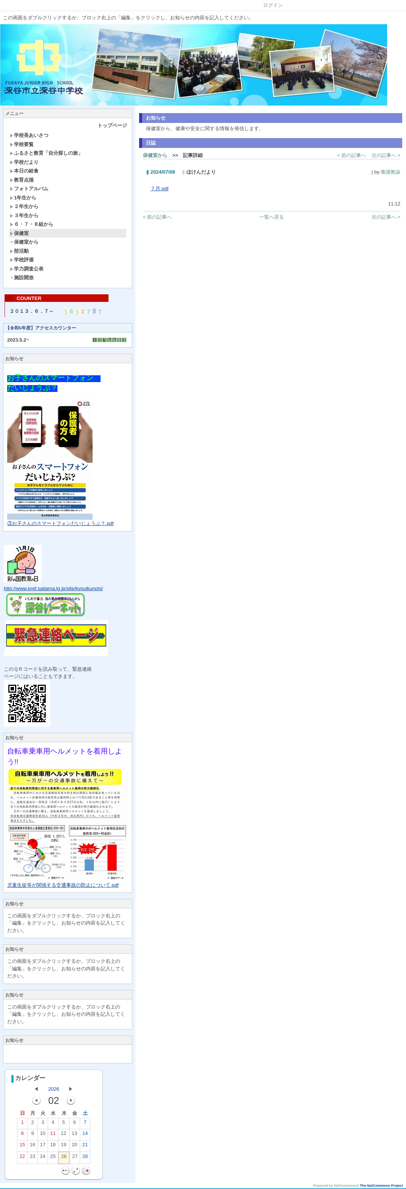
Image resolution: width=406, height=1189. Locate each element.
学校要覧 (22, 144)
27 (74, 1158)
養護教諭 (390, 172)
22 (22, 1158)
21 (85, 1147)
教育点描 (22, 180)
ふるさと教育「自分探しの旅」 (46, 153)
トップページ (112, 125)
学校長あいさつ (29, 135)
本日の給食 (24, 171)
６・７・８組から (31, 224)
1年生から (23, 197)
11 (53, 1135)
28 (85, 1158)
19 (63, 1147)
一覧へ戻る (271, 217)
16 (32, 1147)
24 (42, 1158)
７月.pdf (159, 188)
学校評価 (22, 260)
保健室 (19, 233)
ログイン (273, 5)
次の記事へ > (386, 155)
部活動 (19, 251)
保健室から (24, 242)
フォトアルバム (29, 188)
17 (42, 1147)
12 (63, 1135)
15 (22, 1147)
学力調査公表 (26, 269)
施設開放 (22, 277)
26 (64, 1158)
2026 (53, 1090)
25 (53, 1158)
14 (85, 1135)
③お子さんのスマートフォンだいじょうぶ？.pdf (60, 524)
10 (42, 1135)
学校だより (24, 162)
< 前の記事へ (351, 155)
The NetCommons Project (381, 1186)
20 (74, 1147)
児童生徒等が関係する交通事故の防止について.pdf (63, 886)
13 (74, 1135)
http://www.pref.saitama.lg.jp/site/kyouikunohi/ (53, 589)
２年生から (24, 206)
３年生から (24, 215)
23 (32, 1158)
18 (53, 1147)
